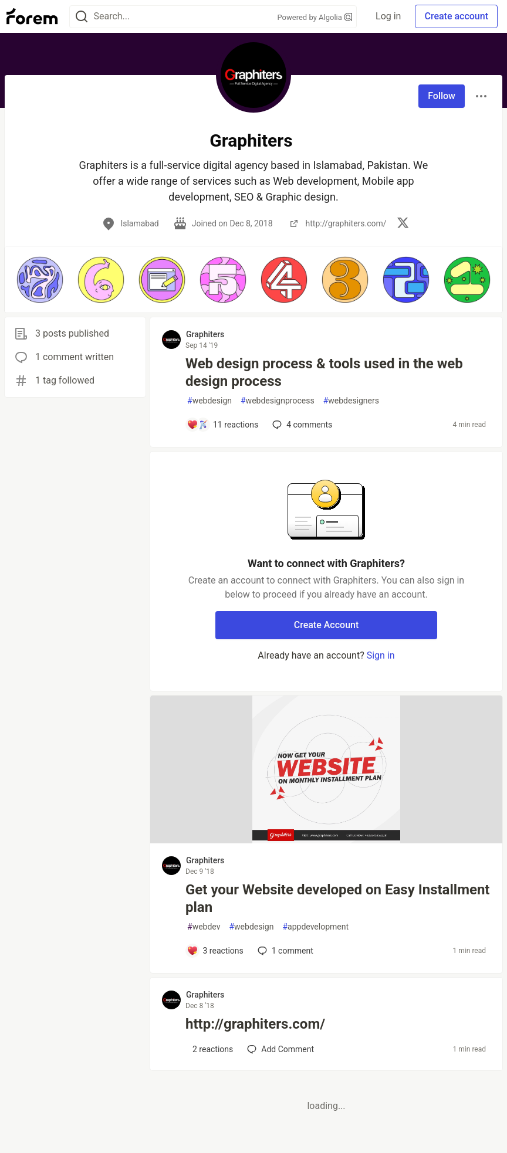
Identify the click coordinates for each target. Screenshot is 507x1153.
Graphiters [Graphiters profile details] (205, 334)
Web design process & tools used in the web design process (324, 372)
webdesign (209, 401)
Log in (388, 16)
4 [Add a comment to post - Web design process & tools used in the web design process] (301, 425)
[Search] (81, 17)
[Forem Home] (32, 16)
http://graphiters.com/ (255, 1024)
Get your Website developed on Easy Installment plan (337, 898)
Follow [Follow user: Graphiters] (441, 95)
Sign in (381, 655)
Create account (456, 16)
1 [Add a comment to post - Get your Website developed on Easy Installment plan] (284, 951)
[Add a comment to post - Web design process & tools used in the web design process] (222, 424)
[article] (326, 840)
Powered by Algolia (315, 17)
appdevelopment (315, 927)
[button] (40, 279)
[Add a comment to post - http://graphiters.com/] (210, 1049)
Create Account (326, 624)
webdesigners (351, 401)
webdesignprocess (278, 401)
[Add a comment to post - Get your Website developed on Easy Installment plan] (215, 950)
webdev (203, 927)
